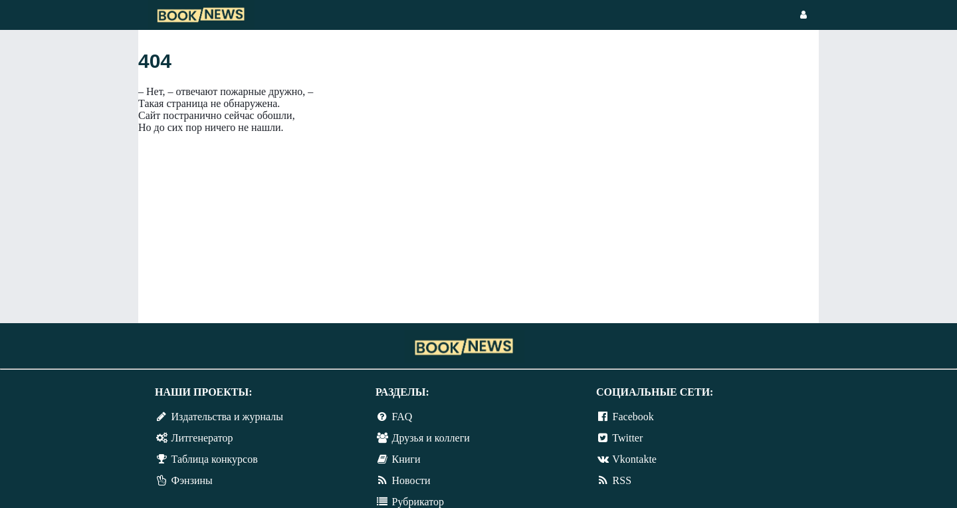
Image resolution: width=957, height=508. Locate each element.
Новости (411, 480)
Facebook (633, 416)
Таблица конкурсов (214, 459)
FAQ (402, 416)
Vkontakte (634, 459)
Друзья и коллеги (431, 438)
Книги (406, 459)
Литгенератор (202, 438)
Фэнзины (192, 480)
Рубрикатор (418, 501)
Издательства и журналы (227, 416)
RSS (622, 480)
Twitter (627, 438)
